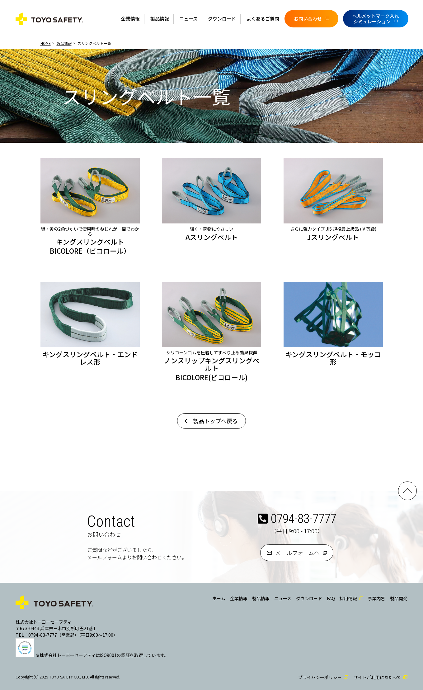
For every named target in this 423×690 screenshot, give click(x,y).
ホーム (218, 598)
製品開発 (398, 598)
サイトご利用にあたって (377, 677)
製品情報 (159, 18)
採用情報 (348, 598)
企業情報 (130, 18)
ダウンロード (222, 18)
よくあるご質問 (263, 18)
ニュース (188, 18)
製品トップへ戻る (215, 421)
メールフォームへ (297, 553)
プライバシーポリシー (320, 677)
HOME (45, 43)
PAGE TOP (407, 491)
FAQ (331, 598)
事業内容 (376, 598)
